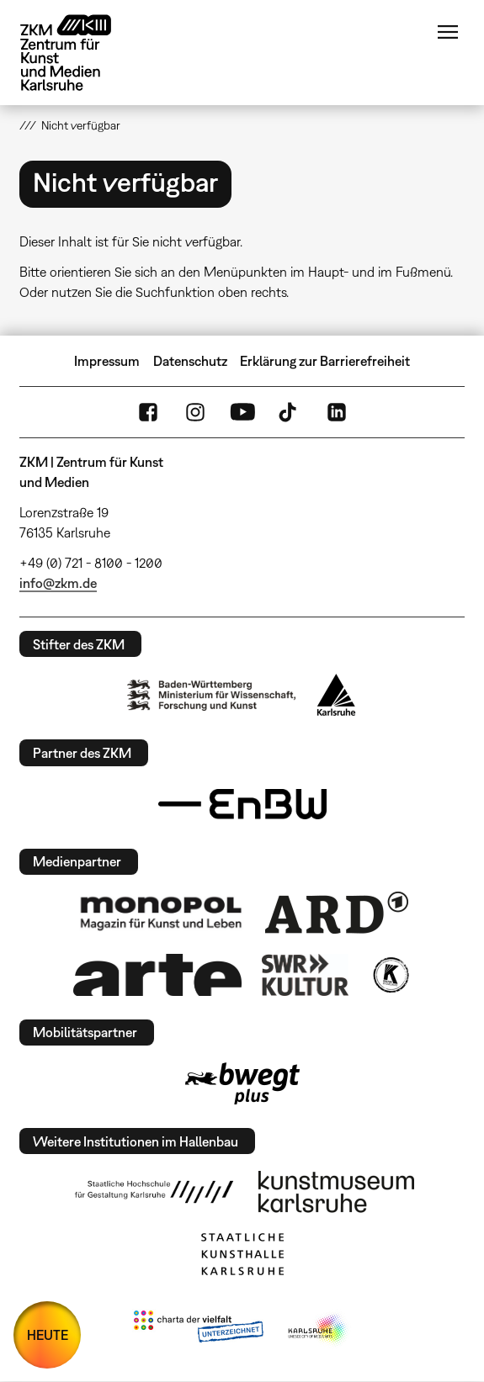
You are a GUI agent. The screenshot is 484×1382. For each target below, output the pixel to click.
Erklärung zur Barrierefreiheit (325, 360)
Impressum (107, 360)
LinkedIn (337, 412)
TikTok (289, 412)
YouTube (242, 412)
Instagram (195, 412)
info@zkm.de (58, 582)
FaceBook (148, 412)
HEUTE (47, 1334)
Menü (448, 31)
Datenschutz (190, 360)
